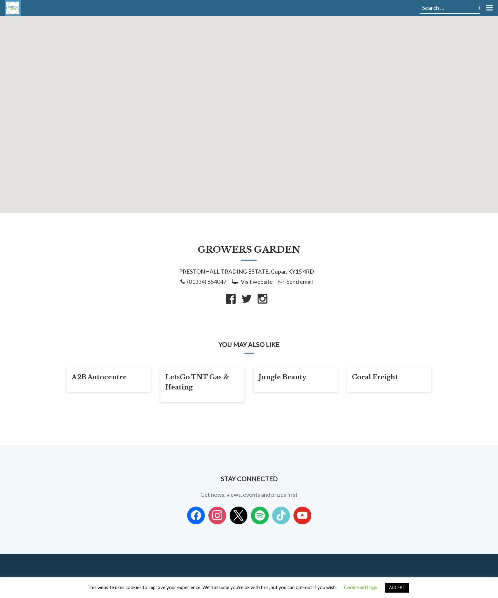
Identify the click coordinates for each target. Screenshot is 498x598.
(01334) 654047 (206, 281)
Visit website (257, 281)
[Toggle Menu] (489, 8)
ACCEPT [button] (397, 587)
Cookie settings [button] (360, 587)
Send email (299, 281)
